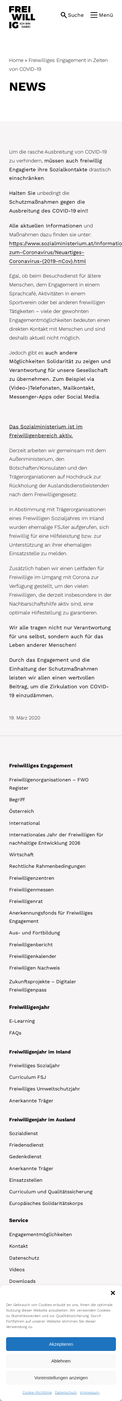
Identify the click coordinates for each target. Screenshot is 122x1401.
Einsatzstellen (25, 1180)
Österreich (21, 811)
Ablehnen (60, 1360)
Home (16, 60)
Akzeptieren (61, 1344)
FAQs (15, 1033)
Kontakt (18, 1246)
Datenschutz (66, 1392)
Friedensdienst (26, 1145)
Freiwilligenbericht (31, 945)
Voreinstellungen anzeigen (61, 1377)
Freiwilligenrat (26, 901)
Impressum (90, 1392)
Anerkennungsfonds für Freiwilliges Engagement (51, 917)
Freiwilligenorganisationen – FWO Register (49, 784)
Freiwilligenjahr (29, 1007)
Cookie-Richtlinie (37, 1392)
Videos (17, 1269)
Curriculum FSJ (27, 1077)
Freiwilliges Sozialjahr (34, 1065)
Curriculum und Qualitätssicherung (51, 1192)
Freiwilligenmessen (31, 890)
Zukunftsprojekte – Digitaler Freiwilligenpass (42, 986)
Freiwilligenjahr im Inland (40, 1052)
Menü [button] (106, 15)
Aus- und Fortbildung (34, 933)
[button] (113, 1293)
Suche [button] (76, 15)
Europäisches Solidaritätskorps (46, 1203)
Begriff (17, 799)
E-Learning (22, 1021)
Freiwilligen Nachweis (34, 968)
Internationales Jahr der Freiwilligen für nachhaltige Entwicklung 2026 (56, 839)
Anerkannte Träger (31, 1101)
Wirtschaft (21, 854)
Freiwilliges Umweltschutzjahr (44, 1089)
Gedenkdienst (25, 1156)
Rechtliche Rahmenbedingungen (47, 866)
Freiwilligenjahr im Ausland (42, 1120)
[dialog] (61, 1343)
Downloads (22, 1281)
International (24, 823)
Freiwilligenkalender (32, 956)
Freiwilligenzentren (31, 878)
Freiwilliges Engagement (41, 765)
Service (18, 1220)
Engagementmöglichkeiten (40, 1234)
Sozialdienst (23, 1133)
